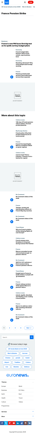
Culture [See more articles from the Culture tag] (28, 362)
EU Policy (21, 390)
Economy (19, 49)
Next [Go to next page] (28, 328)
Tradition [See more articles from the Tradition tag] (17, 362)
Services (4, 411)
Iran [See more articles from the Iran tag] (7, 367)
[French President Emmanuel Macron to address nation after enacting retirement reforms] (25, 308)
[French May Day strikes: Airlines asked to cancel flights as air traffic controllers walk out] (25, 232)
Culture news (20, 120)
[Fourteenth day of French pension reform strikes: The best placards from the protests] (25, 124)
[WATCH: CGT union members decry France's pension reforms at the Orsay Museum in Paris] (25, 265)
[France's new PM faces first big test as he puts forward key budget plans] (17, 45)
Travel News (20, 227)
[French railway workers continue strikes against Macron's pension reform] (25, 286)
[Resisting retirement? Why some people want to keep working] (25, 65)
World (20, 386)
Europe (3, 386)
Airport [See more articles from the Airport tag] (6, 362)
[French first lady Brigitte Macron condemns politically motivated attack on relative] (25, 146)
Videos (21, 402)
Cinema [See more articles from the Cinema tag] (7, 358)
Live (30, 2)
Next (20, 394)
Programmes (5, 406)
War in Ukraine (27, 7)
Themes (3, 382)
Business (4, 41)
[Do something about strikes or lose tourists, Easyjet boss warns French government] (25, 276)
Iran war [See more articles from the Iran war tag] (25, 353)
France (18, 71)
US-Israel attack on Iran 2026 (11, 7)
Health (3, 398)
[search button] (32, 337)
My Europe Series (21, 131)
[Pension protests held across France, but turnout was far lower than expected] (25, 76)
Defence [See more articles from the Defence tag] (26, 367)
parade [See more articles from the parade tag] (18, 358)
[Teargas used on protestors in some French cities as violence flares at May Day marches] (25, 210)
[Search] (17, 337)
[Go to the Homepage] (6, 2)
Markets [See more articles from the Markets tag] (16, 367)
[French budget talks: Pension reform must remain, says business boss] (25, 54)
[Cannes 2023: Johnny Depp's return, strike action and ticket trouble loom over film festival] (25, 157)
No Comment (20, 194)
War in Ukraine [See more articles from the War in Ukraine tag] (12, 353)
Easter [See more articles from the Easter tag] (28, 358)
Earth (3, 394)
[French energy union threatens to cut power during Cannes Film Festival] (25, 243)
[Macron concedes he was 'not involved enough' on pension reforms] (25, 254)
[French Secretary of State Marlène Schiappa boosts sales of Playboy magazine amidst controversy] (25, 297)
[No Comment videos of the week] (25, 199)
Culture (3, 402)
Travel (20, 398)
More (3, 416)
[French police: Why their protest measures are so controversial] (25, 135)
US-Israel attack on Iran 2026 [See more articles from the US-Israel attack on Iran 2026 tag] (17, 349)
